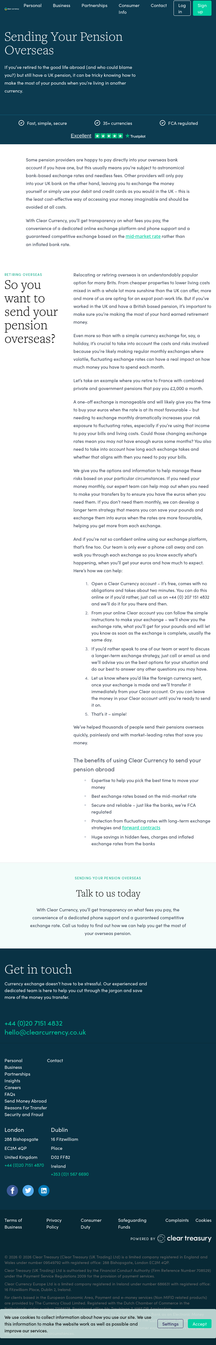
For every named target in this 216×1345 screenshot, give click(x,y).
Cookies (203, 1220)
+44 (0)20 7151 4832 (33, 1022)
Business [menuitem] (61, 5)
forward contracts (141, 827)
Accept (200, 1324)
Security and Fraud (23, 1114)
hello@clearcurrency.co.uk (45, 1031)
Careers (12, 1087)
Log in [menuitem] (182, 8)
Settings (170, 1324)
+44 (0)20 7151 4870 (24, 1165)
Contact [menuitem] (159, 5)
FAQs (9, 1094)
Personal (13, 1060)
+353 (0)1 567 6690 (70, 1174)
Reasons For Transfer (25, 1107)
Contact (55, 1060)
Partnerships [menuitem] (94, 5)
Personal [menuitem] (33, 5)
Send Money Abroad (25, 1101)
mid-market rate (143, 236)
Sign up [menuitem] (202, 8)
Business (13, 1067)
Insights (12, 1080)
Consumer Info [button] (129, 8)
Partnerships (17, 1074)
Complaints (177, 1220)
